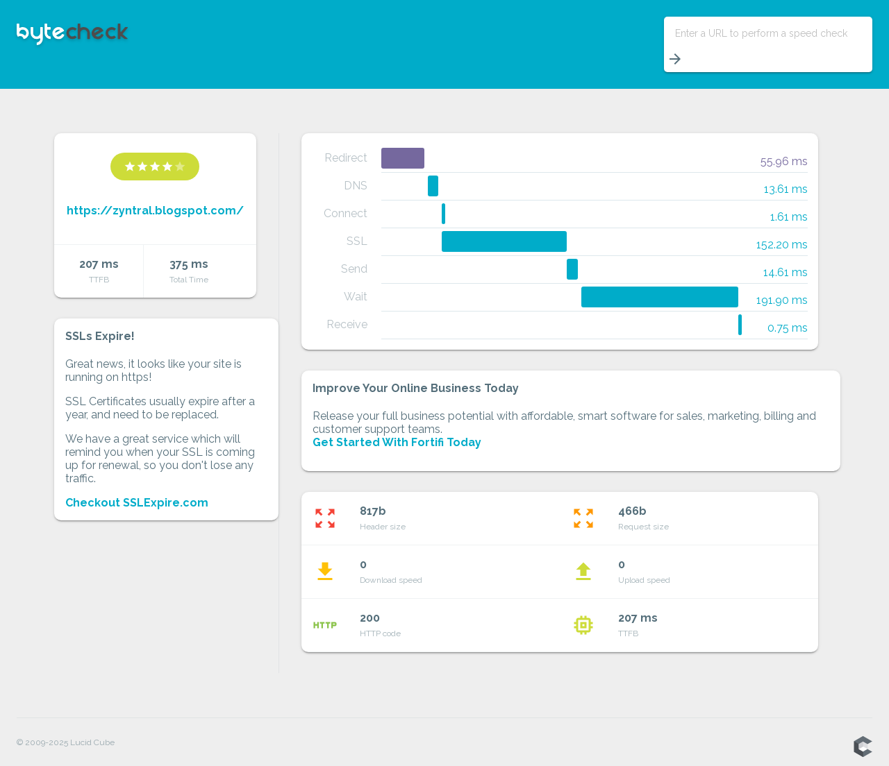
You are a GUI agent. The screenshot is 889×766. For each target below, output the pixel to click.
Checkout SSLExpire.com (136, 502)
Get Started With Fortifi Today (397, 442)
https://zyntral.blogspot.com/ (155, 210)
